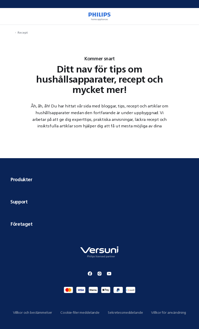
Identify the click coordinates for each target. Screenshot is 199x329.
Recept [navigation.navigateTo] (23, 32)
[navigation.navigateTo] (11, 32)
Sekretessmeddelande (125, 312)
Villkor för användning (168, 312)
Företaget (99, 224)
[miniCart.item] (190, 16)
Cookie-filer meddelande (80, 312)
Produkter (99, 179)
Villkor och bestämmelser (32, 312)
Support (99, 202)
